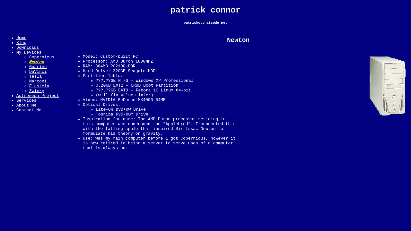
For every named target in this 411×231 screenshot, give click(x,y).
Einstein (39, 99)
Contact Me (28, 128)
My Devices (28, 59)
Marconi (38, 93)
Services (26, 116)
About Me (26, 122)
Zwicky (36, 105)
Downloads (27, 53)
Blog (21, 47)
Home (21, 41)
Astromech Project (37, 111)
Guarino (38, 76)
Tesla (35, 87)
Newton (36, 70)
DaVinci (38, 82)
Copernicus (41, 64)
